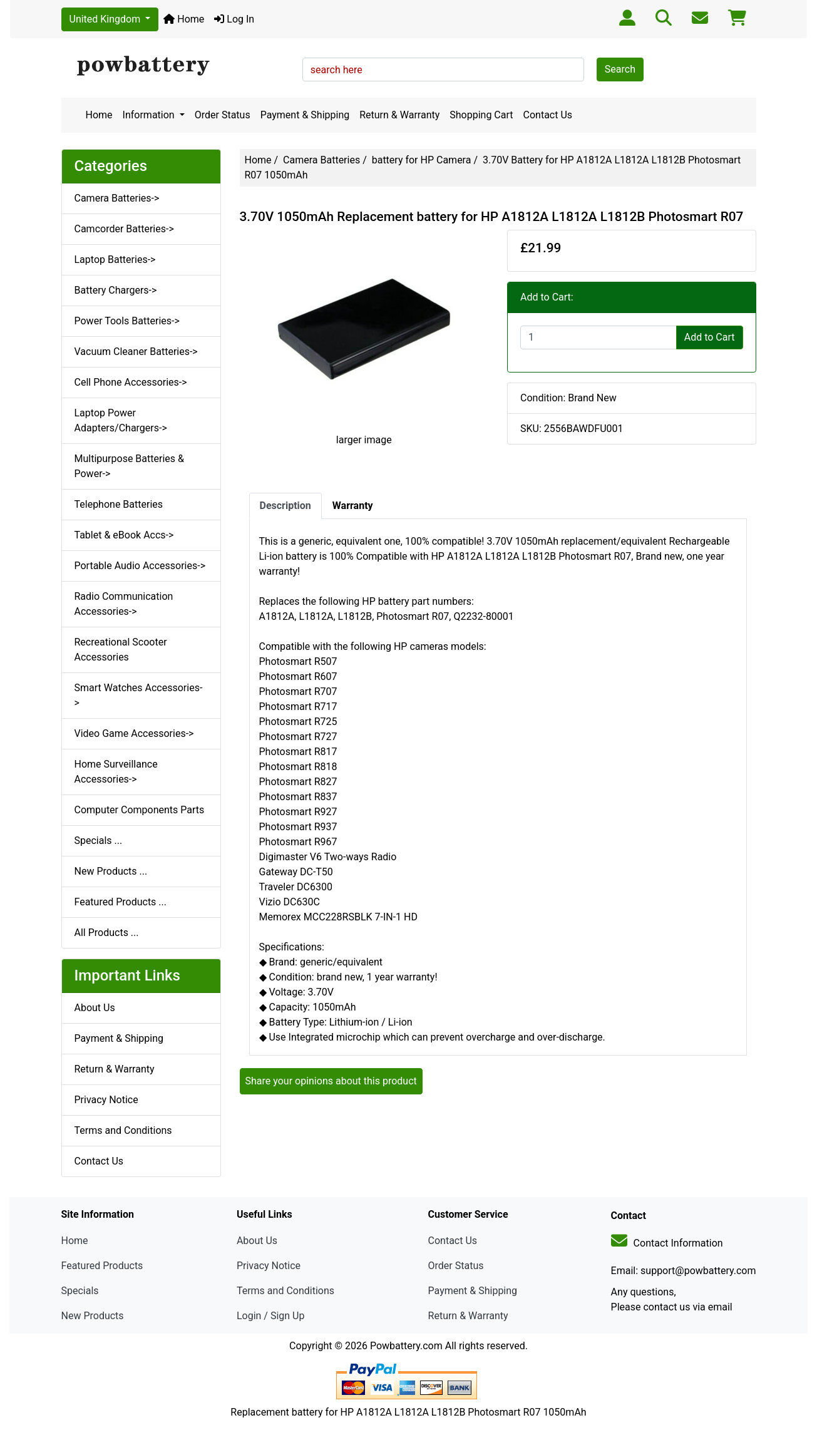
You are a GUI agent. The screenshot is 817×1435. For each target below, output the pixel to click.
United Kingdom (106, 19)
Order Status (222, 115)
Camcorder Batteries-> (124, 229)
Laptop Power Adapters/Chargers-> (121, 420)
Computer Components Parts (140, 810)
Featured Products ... (121, 902)
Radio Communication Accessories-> (124, 603)
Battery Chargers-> (116, 290)
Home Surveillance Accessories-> (116, 771)
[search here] (443, 69)
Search (620, 69)
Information (150, 115)
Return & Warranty (399, 115)
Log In (234, 19)
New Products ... (111, 871)
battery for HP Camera (421, 160)
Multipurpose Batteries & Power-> (129, 466)
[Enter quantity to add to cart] (598, 337)
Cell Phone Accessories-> (131, 382)
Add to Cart (709, 337)
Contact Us (548, 115)
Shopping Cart (481, 115)
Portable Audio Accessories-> (140, 566)
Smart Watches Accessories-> (139, 695)
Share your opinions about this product (331, 1081)
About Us (95, 1008)
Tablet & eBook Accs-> (124, 535)
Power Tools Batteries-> (127, 321)
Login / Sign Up (271, 1316)
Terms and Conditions (123, 1130)
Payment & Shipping (305, 115)
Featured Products (102, 1266)
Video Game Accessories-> (134, 733)
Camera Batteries (321, 160)
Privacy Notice (106, 1100)
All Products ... (107, 933)
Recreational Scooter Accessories (121, 649)
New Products (92, 1316)
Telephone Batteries (119, 504)
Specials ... (99, 840)
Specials (80, 1291)
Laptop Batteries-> (115, 259)
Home (183, 19)
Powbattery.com (406, 1346)
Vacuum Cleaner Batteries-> (136, 351)
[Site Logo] (177, 66)
